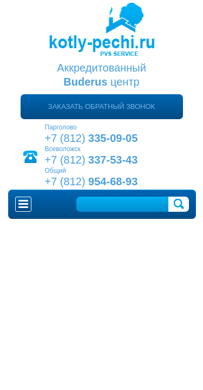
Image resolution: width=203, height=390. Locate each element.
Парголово (61, 127)
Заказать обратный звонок (101, 106)
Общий (56, 170)
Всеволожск (63, 149)
